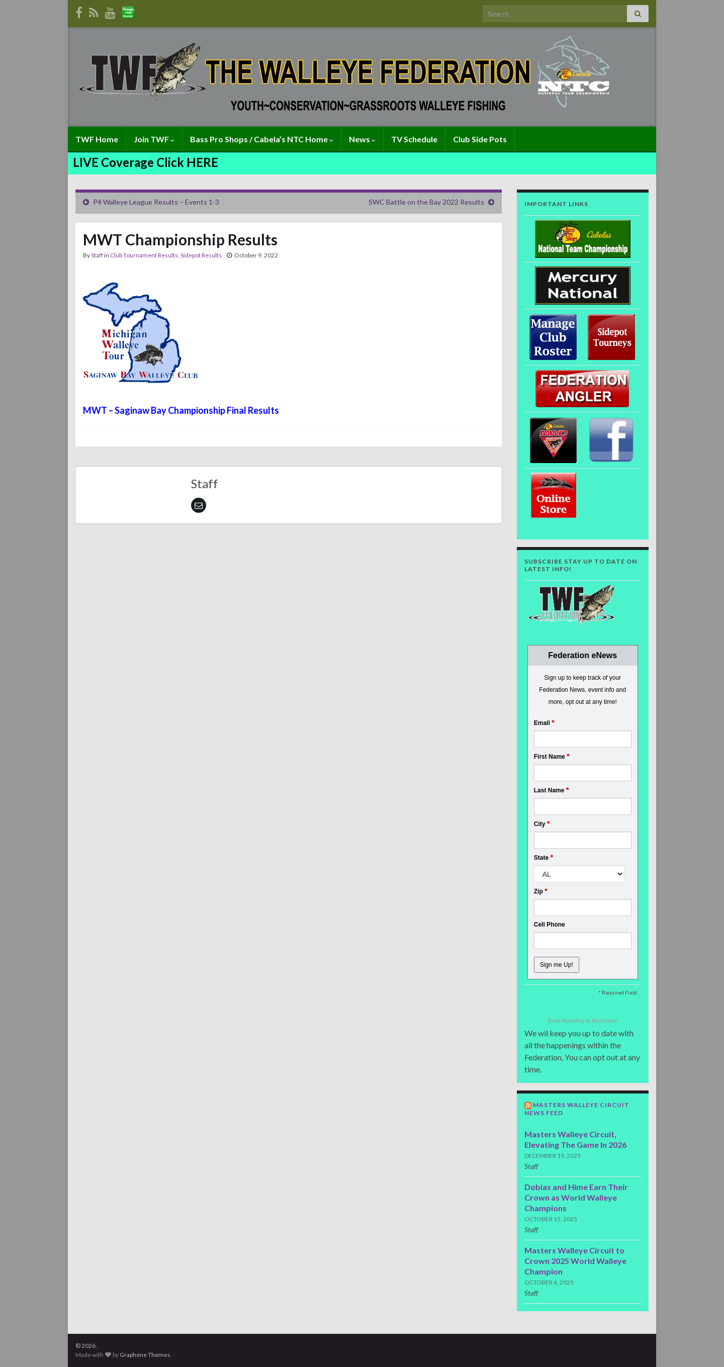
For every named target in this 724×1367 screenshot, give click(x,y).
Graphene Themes (145, 1354)
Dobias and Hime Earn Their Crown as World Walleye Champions (576, 1197)
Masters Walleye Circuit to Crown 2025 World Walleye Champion (575, 1260)
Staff (97, 255)
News (362, 139)
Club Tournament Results (144, 255)
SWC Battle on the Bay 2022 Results (426, 202)
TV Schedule (414, 139)
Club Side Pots (480, 139)
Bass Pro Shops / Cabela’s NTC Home (261, 139)
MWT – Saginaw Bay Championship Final (164, 410)
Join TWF (154, 139)
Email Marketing (566, 1021)
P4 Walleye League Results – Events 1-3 (156, 202)
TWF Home (96, 139)
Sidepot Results (201, 255)
